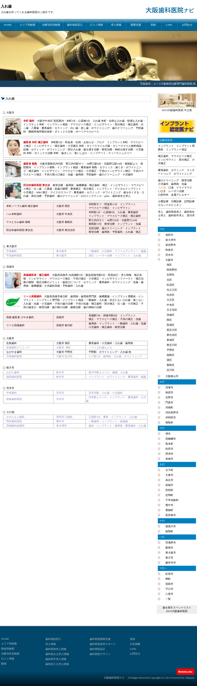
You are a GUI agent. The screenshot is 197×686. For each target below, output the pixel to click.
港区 (169, 359)
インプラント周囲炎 (124, 296)
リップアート (98, 153)
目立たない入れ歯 (120, 300)
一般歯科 (91, 300)
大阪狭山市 (172, 376)
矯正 (105, 185)
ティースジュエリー (120, 153)
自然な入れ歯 (117, 120)
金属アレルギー (180, 194)
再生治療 (36, 195)
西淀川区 (172, 329)
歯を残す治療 (91, 149)
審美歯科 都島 (89, 167)
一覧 (168, 598)
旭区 (67, 343)
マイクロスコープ (60, 192)
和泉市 (169, 249)
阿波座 (108, 204)
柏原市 (169, 392)
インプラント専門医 (48, 300)
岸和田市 (170, 417)
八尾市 (169, 593)
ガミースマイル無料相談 (127, 145)
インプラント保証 (176, 149)
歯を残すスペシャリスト (177, 607)
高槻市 (60, 317)
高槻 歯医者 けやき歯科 (20, 317)
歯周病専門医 (88, 296)
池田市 (169, 234)
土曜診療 (163, 201)
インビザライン (103, 124)
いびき (162, 191)
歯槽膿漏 (81, 185)
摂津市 (169, 453)
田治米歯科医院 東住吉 (19, 230)
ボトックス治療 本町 (46, 153)
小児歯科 (128, 174)
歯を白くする (131, 192)
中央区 (69, 214)
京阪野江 (127, 220)
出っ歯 (38, 188)
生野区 (170, 274)
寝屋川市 (170, 526)
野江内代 (94, 220)
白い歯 (74, 128)
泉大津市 (170, 239)
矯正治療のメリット (48, 282)
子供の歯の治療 (64, 303)
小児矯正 (91, 170)
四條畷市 (170, 438)
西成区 (170, 324)
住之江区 (172, 289)
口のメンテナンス (91, 195)
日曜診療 (176, 201)
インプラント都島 (44, 167)
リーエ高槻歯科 (15, 325)
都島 (91, 223)
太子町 (169, 469)
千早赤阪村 (172, 500)
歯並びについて (72, 282)
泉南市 (169, 458)
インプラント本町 (33, 124)
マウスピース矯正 (80, 124)
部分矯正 (120, 124)
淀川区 (170, 369)
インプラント (104, 188)
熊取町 (169, 422)
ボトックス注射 (64, 131)
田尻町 (169, 490)
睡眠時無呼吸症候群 (40, 131)
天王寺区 (172, 309)
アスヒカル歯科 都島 (18, 222)
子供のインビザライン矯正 (114, 170)
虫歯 (70, 174)
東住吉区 (70, 230)
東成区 (170, 339)
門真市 (169, 402)
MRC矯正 (42, 192)
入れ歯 (9, 98)
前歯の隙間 (61, 188)
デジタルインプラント (128, 188)
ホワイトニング (100, 128)
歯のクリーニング (122, 128)
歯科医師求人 (174, 211)
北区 (169, 279)
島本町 (169, 443)
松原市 (169, 573)
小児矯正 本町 (76, 145)
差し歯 (85, 128)
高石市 (169, 480)
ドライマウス (184, 187)
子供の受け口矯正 (54, 174)
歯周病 (79, 174)
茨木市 (169, 254)
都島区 (69, 222)
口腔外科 (163, 194)
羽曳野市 (170, 542)
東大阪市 (170, 552)
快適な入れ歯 (135, 120)
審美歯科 (47, 128)
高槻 (91, 315)
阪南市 (169, 547)
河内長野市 (172, 412)
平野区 (69, 351)
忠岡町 (169, 495)
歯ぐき (119, 167)
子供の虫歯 (82, 303)
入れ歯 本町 (99, 120)
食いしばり (80, 153)
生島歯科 (11, 343)
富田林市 (170, 515)
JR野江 (111, 220)
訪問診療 (189, 201)
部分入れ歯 (74, 149)
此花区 (170, 284)
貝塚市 (169, 387)
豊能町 (169, 510)
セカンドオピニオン (170, 204)
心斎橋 (107, 212)
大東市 (169, 475)
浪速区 (170, 314)
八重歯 (35, 128)
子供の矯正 (79, 278)
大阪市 (60, 205)
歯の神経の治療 (92, 307)
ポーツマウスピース (87, 131)
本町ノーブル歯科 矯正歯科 (22, 205)
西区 (67, 205)
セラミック (61, 128)
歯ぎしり (66, 153)
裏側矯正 (75, 188)
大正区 (170, 299)
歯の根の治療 (60, 307)
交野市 (169, 397)
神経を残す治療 (124, 149)
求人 (160, 211)
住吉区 (170, 294)
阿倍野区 (172, 269)
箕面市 (169, 583)
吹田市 (169, 448)
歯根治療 (75, 307)
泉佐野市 (170, 244)
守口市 (169, 588)
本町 (91, 204)
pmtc (107, 195)
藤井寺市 (170, 562)
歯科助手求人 (176, 215)
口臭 (171, 187)
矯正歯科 (133, 124)
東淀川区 (172, 344)
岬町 (168, 578)
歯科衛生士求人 (121, 195)
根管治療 (107, 149)
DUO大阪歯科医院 (177, 611)
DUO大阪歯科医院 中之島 (177, 110)
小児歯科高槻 (52, 285)
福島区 (170, 354)
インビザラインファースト (117, 278)
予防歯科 (91, 174)
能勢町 (169, 531)
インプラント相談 (57, 124)
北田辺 (92, 228)
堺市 (168, 433)
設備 (26, 149)
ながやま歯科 (14, 351)
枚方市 (169, 557)
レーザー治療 (176, 191)
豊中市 (169, 505)
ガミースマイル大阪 (98, 145)
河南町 (169, 407)
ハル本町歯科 (14, 214)
